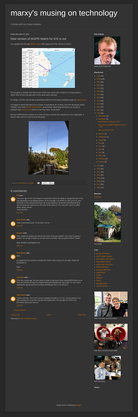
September (103, 137)
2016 (99, 107)
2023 (99, 85)
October (102, 134)
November (102, 119)
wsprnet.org (81, 100)
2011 (99, 172)
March (101, 156)
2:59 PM (20, 305)
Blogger (78, 405)
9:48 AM (19, 270)
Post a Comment (20, 310)
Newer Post (15, 315)
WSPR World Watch (34, 107)
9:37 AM (19, 246)
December (102, 116)
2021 (99, 91)
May (100, 149)
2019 (99, 98)
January (102, 162)
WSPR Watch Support (104, 256)
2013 (99, 166)
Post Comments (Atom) (28, 319)
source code (26, 110)
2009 (99, 178)
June (100, 146)
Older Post (82, 315)
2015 (99, 110)
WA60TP (99, 278)
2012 (99, 169)
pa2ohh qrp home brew (104, 264)
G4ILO (98, 281)
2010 (99, 175)
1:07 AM (19, 213)
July (100, 143)
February (102, 159)
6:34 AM (19, 226)
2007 (99, 184)
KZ (18, 195)
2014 (99, 113)
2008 (99, 181)
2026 (99, 76)
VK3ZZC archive (102, 286)
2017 (99, 104)
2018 (99, 101)
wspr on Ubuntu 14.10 (106, 130)
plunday (20, 233)
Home (49, 315)
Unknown (20, 277)
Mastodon (97, 197)
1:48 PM (20, 288)
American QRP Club (103, 270)
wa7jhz (98, 275)
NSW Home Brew (102, 267)
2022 (99, 88)
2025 (99, 79)
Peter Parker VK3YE (103, 262)
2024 (99, 82)
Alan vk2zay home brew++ (105, 259)
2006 (99, 187)
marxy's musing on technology (64, 12)
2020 (99, 95)
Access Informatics (103, 253)
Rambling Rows (101, 283)
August (101, 140)
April (100, 152)
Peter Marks (21, 220)
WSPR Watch (35, 44)
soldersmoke (100, 272)
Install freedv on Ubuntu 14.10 (108, 122)
